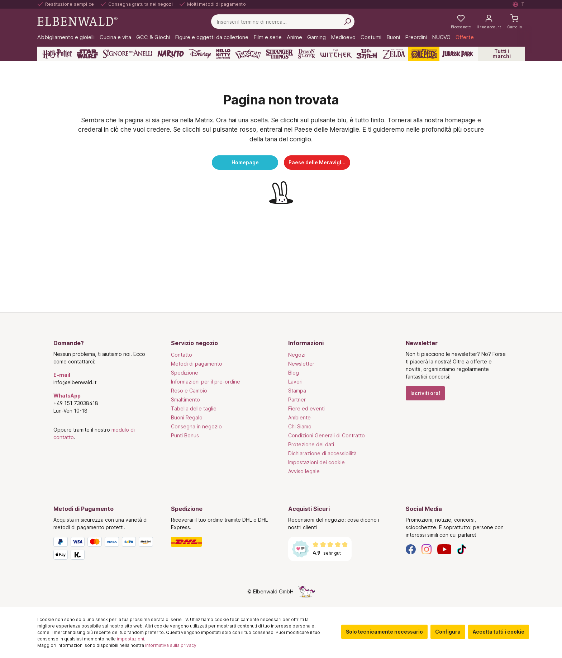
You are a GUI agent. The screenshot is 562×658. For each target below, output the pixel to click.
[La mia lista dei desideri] (461, 21)
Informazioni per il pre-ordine (205, 382)
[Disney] (200, 54)
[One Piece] (423, 54)
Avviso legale (304, 471)
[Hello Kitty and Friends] (223, 54)
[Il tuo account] (489, 21)
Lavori (295, 382)
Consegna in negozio (196, 426)
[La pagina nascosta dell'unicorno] (306, 591)
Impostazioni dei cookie (316, 462)
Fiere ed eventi (306, 408)
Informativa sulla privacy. (171, 645)
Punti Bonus (185, 435)
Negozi (296, 355)
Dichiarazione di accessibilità (322, 453)
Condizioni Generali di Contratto (326, 435)
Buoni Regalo (187, 417)
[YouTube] (444, 549)
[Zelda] (393, 54)
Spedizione (184, 373)
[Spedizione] (222, 542)
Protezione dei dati (311, 444)
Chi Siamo (299, 426)
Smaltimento (185, 399)
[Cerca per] (347, 21)
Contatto (181, 355)
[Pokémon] (248, 54)
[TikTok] (461, 549)
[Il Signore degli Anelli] (128, 54)
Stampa (297, 390)
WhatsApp (67, 396)
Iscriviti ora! (425, 393)
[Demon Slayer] (307, 54)
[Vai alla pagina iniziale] (77, 21)
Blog (293, 373)
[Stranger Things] (279, 54)
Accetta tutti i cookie (498, 632)
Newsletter (301, 364)
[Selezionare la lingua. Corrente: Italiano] (519, 4)
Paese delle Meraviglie (317, 162)
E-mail (61, 375)
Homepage (245, 162)
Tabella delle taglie (193, 408)
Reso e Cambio (189, 390)
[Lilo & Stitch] (366, 54)
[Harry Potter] (57, 54)
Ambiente (299, 417)
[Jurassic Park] (457, 54)
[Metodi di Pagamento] (105, 550)
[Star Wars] (87, 54)
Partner (297, 399)
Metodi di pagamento (196, 364)
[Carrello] (514, 21)
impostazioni (130, 638)
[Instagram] (427, 549)
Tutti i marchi (501, 53)
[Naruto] (170, 54)
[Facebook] (411, 549)
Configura (448, 632)
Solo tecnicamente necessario (384, 632)
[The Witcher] (336, 54)
